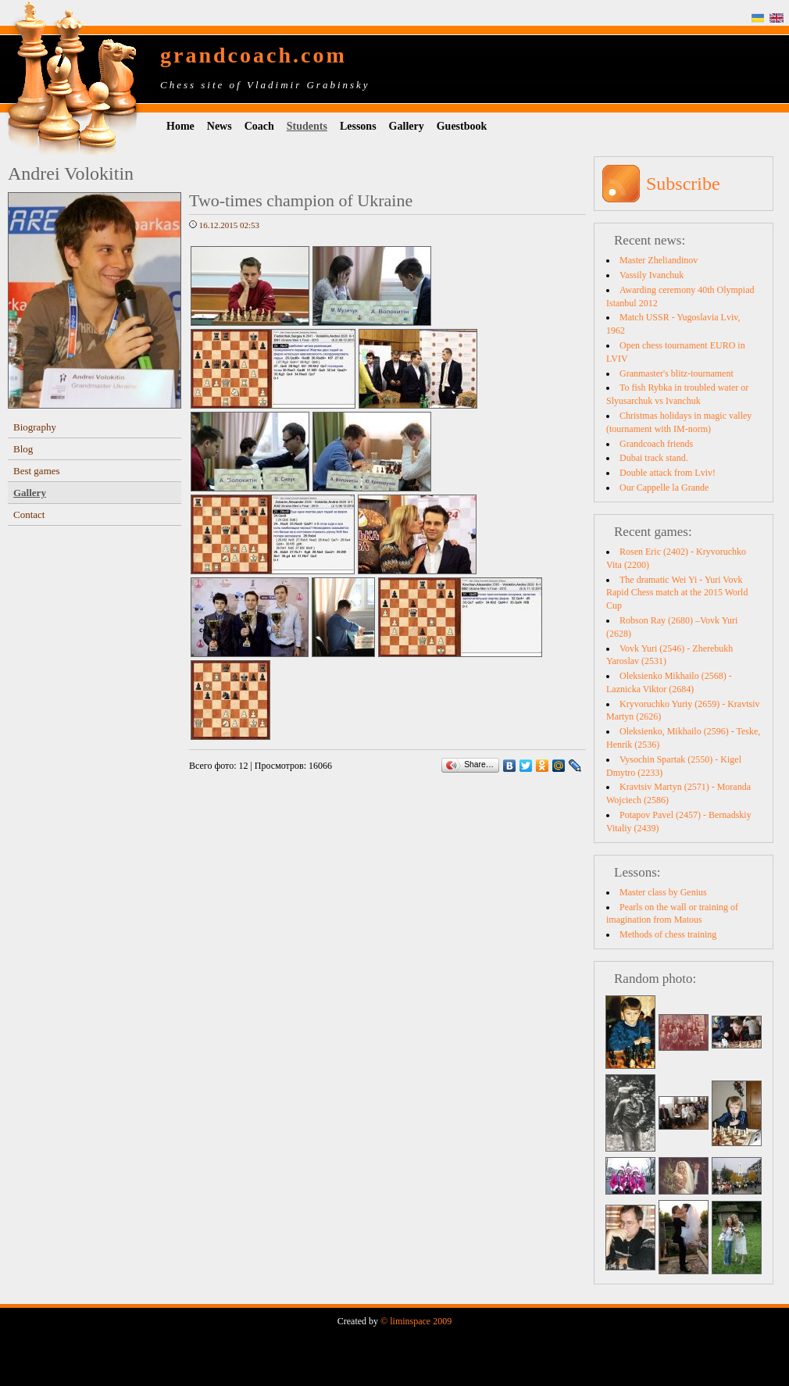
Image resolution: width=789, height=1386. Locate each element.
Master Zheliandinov (658, 260)
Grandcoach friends (656, 443)
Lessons (358, 126)
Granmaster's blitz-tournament (676, 373)
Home (180, 126)
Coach (259, 126)
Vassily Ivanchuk (651, 275)
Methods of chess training (667, 934)
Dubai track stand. (653, 457)
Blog (23, 449)
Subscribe (683, 183)
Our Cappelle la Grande (664, 487)
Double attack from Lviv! (667, 472)
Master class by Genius (663, 892)
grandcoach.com (253, 55)
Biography (34, 427)
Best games (36, 471)
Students (307, 126)
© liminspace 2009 (416, 1321)
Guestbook (462, 126)
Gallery (406, 126)
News (219, 126)
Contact (29, 514)
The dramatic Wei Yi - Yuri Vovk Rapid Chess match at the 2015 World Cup (677, 593)
